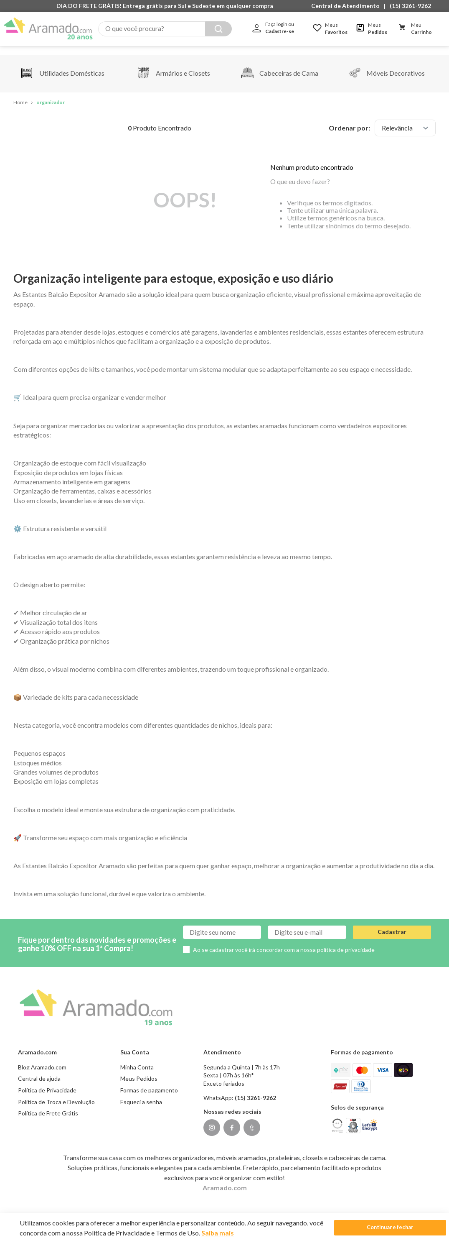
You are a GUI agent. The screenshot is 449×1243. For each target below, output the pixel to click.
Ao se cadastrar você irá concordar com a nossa (284, 940)
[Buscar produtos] (218, 29)
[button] (347, 6)
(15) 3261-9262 (410, 5)
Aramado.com (225, 1179)
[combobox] (165, 28)
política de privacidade (346, 940)
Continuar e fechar (372, 1228)
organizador (50, 94)
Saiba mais (232, 1233)
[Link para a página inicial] (20, 94)
